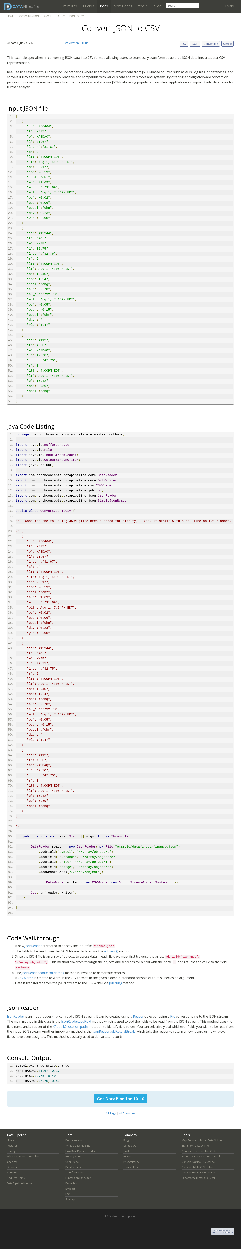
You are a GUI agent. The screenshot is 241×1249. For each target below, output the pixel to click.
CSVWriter (25, 978)
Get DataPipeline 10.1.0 (120, 1098)
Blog (157, 6)
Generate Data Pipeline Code (199, 1151)
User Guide (72, 1162)
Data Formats (73, 1167)
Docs (104, 6)
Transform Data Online (195, 1145)
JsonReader (33, 946)
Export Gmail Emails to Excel (198, 1178)
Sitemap (70, 1199)
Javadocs (70, 1188)
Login (229, 6)
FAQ (67, 1194)
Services (12, 1172)
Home (10, 16)
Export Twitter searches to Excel (201, 1156)
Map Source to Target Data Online (202, 1140)
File (172, 1016)
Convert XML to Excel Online (198, 1172)
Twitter (127, 1151)
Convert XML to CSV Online (198, 1167)
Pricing (88, 6)
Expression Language (78, 1178)
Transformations (75, 1172)
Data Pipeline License (19, 1183)
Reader (138, 1016)
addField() (111, 951)
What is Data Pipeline (77, 1145)
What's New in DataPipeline (23, 1156)
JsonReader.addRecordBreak (43, 973)
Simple (227, 44)
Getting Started (74, 1156)
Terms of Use (131, 1167)
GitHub (127, 1156)
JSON (195, 44)
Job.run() (115, 983)
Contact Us (129, 1145)
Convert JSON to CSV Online (198, 1162)
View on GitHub (76, 43)
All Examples (127, 1113)
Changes (12, 1162)
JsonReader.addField (76, 1021)
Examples (48, 16)
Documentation (28, 16)
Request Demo (16, 1178)
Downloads (123, 6)
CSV (183, 44)
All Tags (111, 1113)
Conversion (211, 44)
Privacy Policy (131, 1162)
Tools (143, 6)
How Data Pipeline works (80, 1151)
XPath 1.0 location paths (71, 1026)
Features (70, 6)
